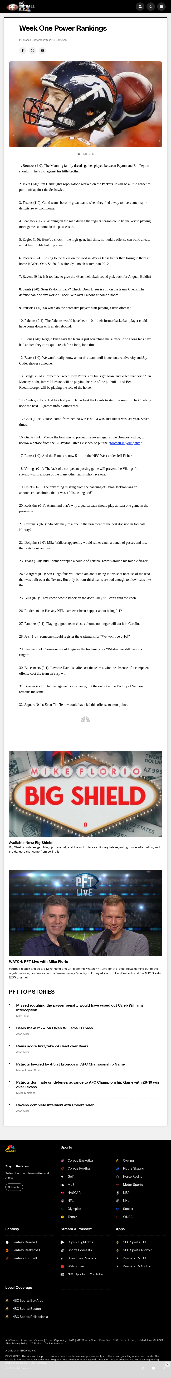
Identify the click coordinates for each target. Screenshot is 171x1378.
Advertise (26, 1340)
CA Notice (36, 1343)
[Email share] (42, 50)
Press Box (104, 1340)
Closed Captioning (56, 1340)
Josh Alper (22, 1034)
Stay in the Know (17, 1166)
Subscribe (14, 1187)
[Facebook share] (22, 50)
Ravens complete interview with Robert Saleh (55, 1105)
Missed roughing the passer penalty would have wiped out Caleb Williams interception (80, 1007)
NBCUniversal (27, 1350)
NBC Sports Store (86, 1340)
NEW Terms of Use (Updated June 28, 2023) (138, 1340)
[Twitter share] (32, 50)
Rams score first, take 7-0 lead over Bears (52, 1046)
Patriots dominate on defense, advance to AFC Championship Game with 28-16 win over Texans (87, 1084)
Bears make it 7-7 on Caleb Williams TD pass (54, 1028)
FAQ (71, 1340)
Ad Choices (11, 1340)
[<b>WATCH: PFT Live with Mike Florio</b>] (85, 913)
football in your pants (125, 443)
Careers (38, 1340)
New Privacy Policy (16, 1343)
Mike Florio (23, 1016)
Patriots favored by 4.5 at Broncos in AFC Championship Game (70, 1064)
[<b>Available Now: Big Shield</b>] (85, 794)
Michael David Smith (28, 1070)
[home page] (20, 6)
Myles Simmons (25, 1093)
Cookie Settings (54, 1343)
